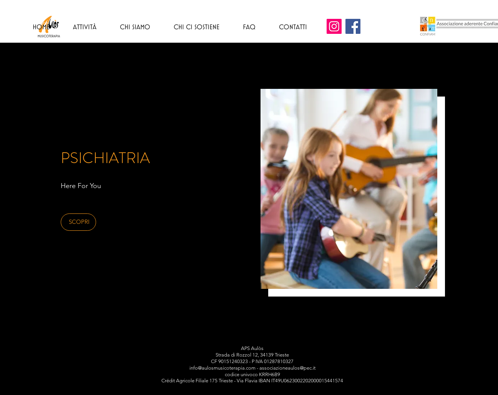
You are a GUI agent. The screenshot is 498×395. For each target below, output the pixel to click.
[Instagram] (334, 26)
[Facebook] (352, 26)
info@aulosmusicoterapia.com (222, 368)
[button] (78, 222)
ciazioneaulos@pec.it (292, 368)
